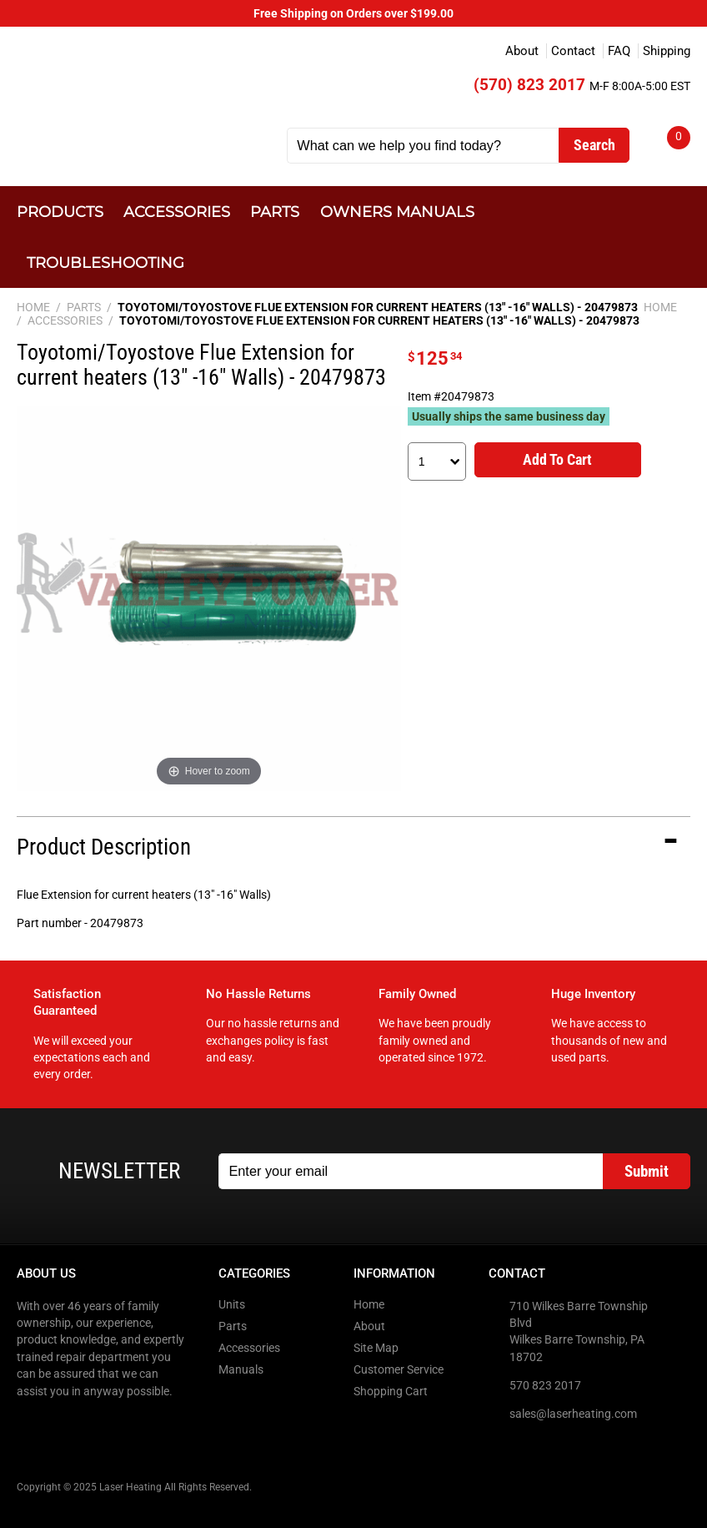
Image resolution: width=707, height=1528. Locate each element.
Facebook (31, 1425)
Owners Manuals (397, 211)
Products (60, 211)
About (522, 50)
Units (231, 1304)
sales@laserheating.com (573, 1413)
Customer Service (399, 1369)
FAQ (619, 50)
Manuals (240, 1369)
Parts (274, 211)
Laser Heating (142, 93)
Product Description (104, 847)
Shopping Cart (391, 1391)
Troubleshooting (105, 262)
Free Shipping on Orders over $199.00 (353, 13)
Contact (573, 50)
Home (369, 1304)
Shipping (666, 50)
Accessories (176, 211)
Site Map (376, 1347)
